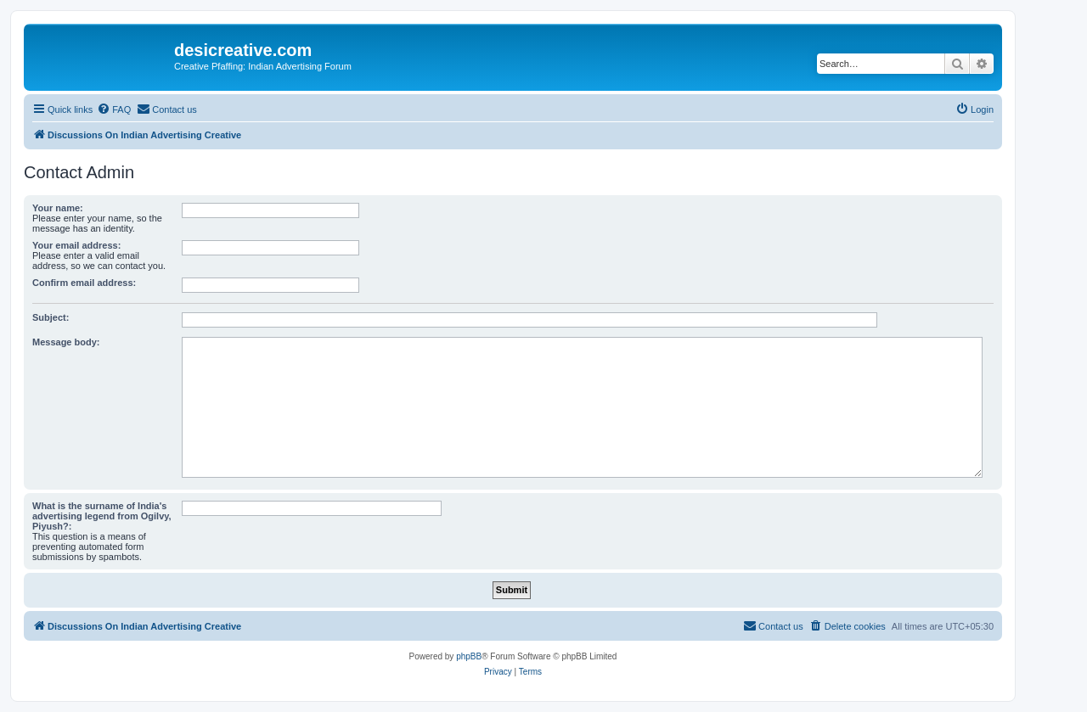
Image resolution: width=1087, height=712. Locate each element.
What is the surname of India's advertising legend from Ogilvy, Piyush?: (102, 516)
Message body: (65, 342)
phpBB (469, 656)
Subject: (50, 317)
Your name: (57, 208)
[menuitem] (114, 109)
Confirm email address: (84, 283)
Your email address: (76, 245)
